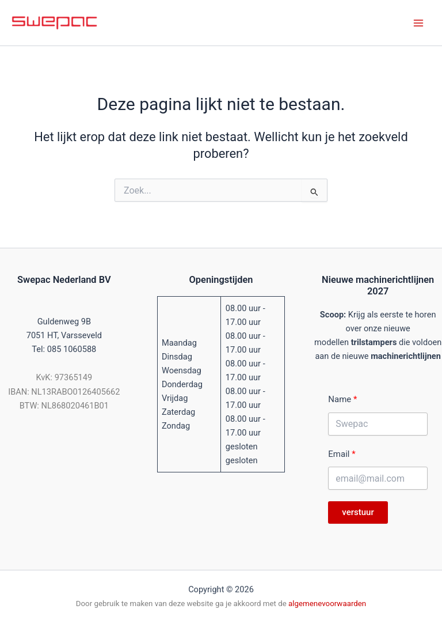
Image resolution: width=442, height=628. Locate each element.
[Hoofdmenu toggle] (418, 23)
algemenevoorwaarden (327, 603)
